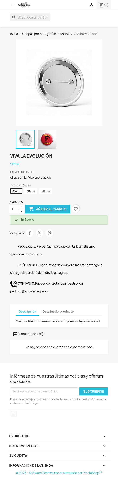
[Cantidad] (14, 209)
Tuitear (39, 233)
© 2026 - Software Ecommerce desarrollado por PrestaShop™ (59, 473)
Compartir (30, 233)
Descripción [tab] (27, 311)
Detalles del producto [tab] (58, 311)
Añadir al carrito (47, 209)
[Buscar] (30, 17)
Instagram (14, 414)
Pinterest (49, 233)
